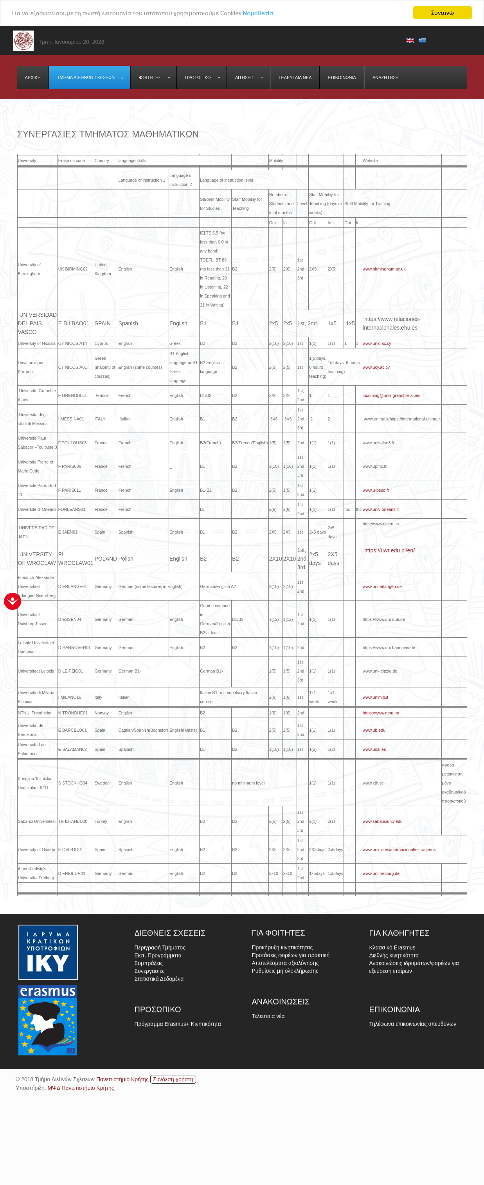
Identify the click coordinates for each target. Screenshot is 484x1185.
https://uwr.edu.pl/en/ (389, 550)
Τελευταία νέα (268, 1041)
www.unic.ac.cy (377, 343)
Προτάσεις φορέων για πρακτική (291, 994)
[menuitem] (33, 77)
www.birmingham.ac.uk (384, 269)
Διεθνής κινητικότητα (394, 999)
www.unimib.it (376, 697)
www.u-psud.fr (376, 490)
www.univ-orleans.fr (381, 509)
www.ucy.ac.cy (377, 367)
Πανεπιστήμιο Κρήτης (122, 1079)
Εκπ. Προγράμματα (158, 999)
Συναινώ (442, 13)
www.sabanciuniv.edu (383, 821)
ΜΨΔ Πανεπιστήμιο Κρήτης (80, 1088)
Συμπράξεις (149, 1007)
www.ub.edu (374, 730)
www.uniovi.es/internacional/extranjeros (399, 849)
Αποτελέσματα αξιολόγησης (285, 1002)
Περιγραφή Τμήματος (160, 991)
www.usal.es (374, 749)
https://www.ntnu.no (381, 713)
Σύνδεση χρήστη (173, 1079)
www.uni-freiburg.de (381, 873)
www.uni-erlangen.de (382, 586)
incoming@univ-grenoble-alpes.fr (393, 395)
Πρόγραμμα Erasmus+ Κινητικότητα (178, 1049)
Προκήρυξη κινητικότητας (282, 986)
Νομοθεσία (258, 13)
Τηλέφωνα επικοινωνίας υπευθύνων (413, 1049)
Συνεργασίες (150, 1015)
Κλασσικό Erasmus (392, 991)
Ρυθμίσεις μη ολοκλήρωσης (285, 1010)
